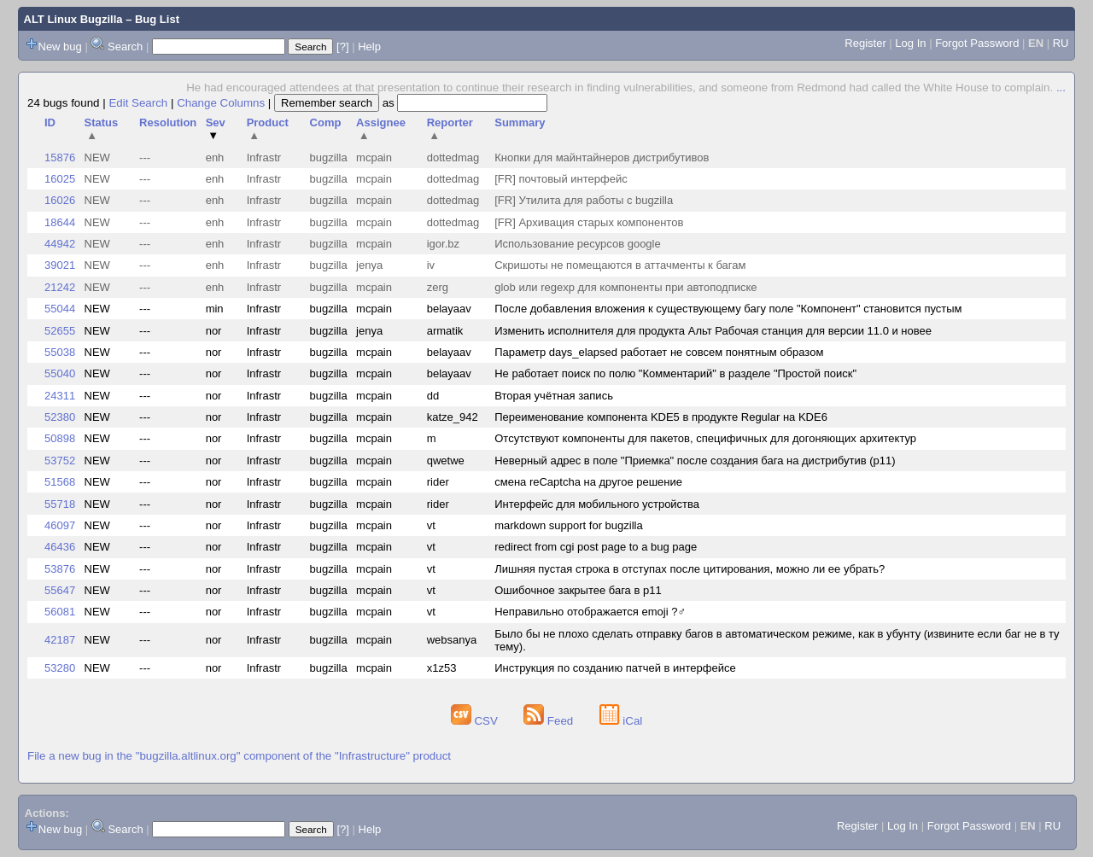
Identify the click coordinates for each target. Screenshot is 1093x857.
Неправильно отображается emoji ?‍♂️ (590, 611)
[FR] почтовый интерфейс (560, 178)
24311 (59, 395)
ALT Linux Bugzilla (73, 19)
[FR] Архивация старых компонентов (588, 222)
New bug (60, 46)
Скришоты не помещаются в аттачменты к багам (619, 265)
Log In (910, 43)
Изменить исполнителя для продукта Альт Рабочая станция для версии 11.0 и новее (713, 330)
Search (125, 46)
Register (865, 43)
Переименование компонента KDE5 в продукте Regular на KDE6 (660, 417)
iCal (621, 720)
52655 (59, 330)
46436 (59, 546)
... (1061, 87)
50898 (59, 438)
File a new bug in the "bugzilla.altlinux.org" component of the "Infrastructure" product (239, 755)
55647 (59, 590)
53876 (59, 569)
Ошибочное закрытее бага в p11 (577, 590)
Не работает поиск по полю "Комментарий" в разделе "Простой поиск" (675, 373)
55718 (59, 504)
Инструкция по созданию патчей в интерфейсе (614, 668)
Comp (326, 122)
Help (369, 46)
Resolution (167, 122)
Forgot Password (977, 43)
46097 (59, 525)
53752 (59, 460)
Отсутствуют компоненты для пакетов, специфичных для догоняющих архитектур (705, 438)
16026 (59, 200)
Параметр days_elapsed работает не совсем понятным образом (658, 352)
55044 (59, 308)
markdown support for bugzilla (568, 525)
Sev (215, 129)
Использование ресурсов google (577, 243)
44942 (59, 243)
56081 (59, 611)
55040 (59, 373)
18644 (59, 222)
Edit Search (137, 102)
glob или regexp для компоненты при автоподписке (625, 287)
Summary (519, 122)
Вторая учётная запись (553, 395)
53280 (59, 668)
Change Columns (221, 102)
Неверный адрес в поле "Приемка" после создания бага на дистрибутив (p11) (694, 460)
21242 (59, 287)
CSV (476, 720)
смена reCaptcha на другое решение (588, 481)
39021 (59, 265)
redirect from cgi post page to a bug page (595, 546)
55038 (59, 352)
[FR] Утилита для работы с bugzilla (583, 200)
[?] (342, 46)
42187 (59, 639)
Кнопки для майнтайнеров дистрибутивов (601, 157)
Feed (549, 720)
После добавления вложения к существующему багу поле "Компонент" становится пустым (727, 308)
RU (1061, 43)
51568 (59, 481)
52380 (59, 417)
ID (50, 122)
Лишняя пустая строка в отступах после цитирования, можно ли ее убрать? (689, 569)
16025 (59, 178)
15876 (59, 157)
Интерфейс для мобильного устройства (596, 504)
